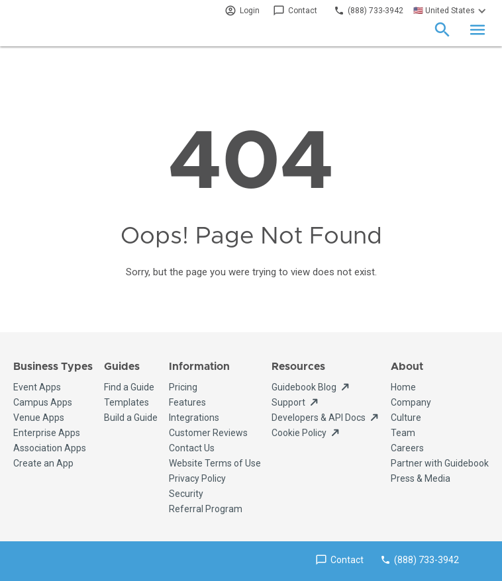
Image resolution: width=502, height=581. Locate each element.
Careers (407, 448)
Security (186, 493)
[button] (451, 10)
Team (403, 432)
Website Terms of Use (215, 463)
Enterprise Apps (46, 432)
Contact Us (192, 448)
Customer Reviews (208, 432)
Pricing (183, 387)
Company (411, 402)
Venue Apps (38, 417)
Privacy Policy (197, 478)
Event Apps (37, 387)
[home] (56, 29)
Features (187, 402)
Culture (406, 417)
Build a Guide (131, 417)
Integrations (194, 417)
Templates (126, 402)
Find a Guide (129, 387)
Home (403, 387)
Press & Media (420, 478)
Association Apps (49, 448)
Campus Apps (42, 402)
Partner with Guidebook (440, 463)
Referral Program (205, 509)
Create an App (43, 463)
